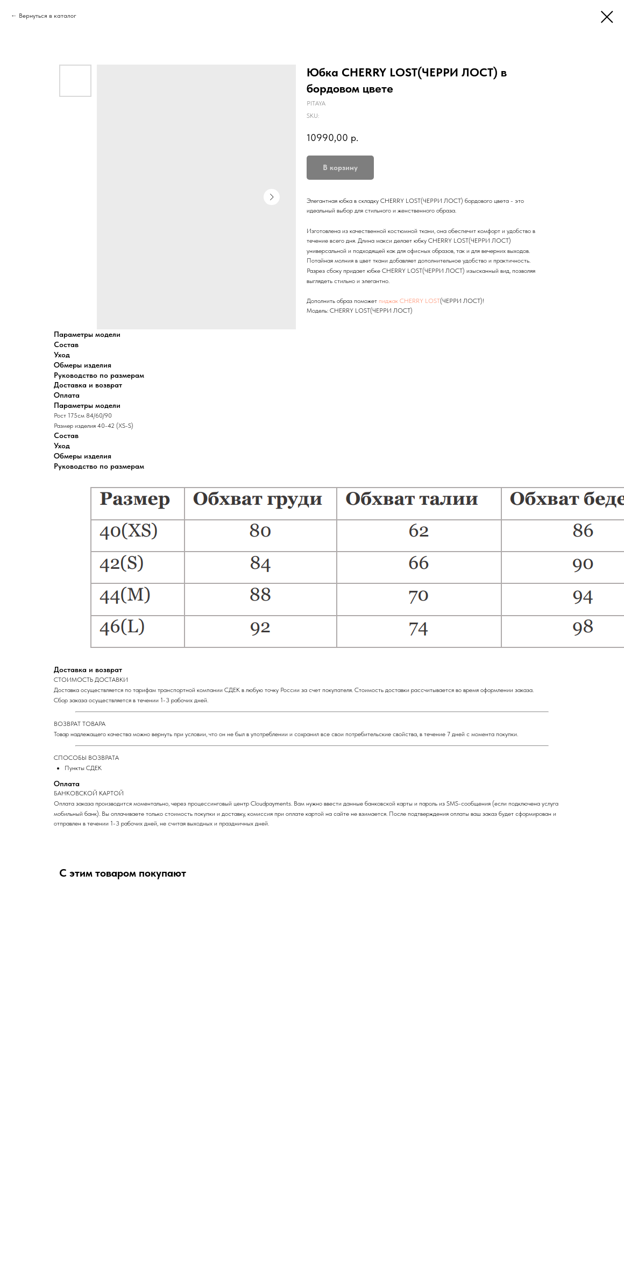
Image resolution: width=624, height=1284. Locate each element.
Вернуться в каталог (47, 15)
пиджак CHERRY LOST (409, 301)
